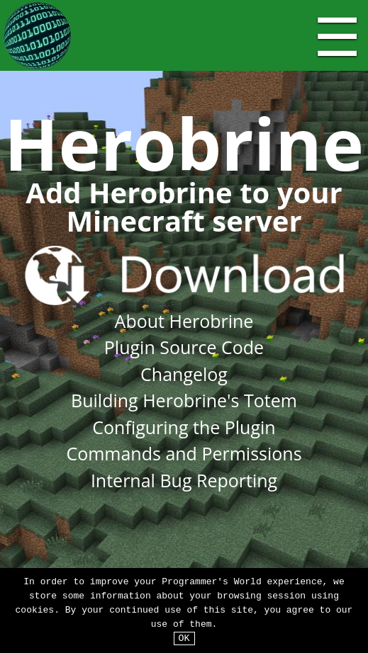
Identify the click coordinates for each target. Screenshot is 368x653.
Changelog (184, 374)
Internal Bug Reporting (184, 480)
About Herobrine (184, 321)
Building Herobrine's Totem (184, 400)
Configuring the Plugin (183, 427)
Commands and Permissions (183, 453)
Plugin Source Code (184, 347)
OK (184, 638)
